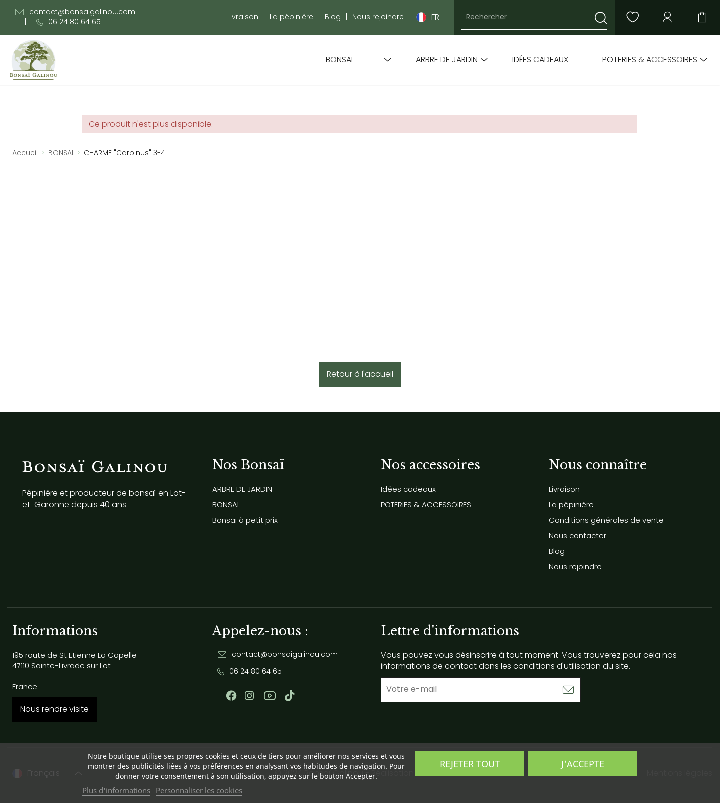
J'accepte (583, 764)
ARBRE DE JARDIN (447, 59)
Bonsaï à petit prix (245, 520)
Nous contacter (577, 535)
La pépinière (292, 17)
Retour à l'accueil (360, 374)
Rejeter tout (470, 764)
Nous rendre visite (54, 709)
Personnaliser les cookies (199, 790)
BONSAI (339, 59)
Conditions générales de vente (606, 520)
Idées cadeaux (540, 59)
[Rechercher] (535, 17)
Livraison (243, 17)
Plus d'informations (116, 790)
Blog (333, 17)
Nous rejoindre (378, 17)
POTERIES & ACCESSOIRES (650, 59)
